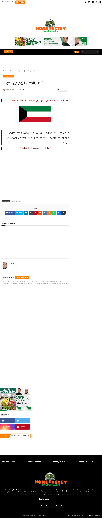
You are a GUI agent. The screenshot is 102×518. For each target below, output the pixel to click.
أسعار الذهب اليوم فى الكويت (33, 71)
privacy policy (83, 515)
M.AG (13, 263)
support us (98, 515)
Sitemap (91, 515)
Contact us (75, 515)
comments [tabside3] (25, 435)
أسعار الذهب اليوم (16, 71)
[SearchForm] (97, 52)
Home (5, 71)
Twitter (20, 212)
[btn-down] (65, 90)
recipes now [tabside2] (15, 435)
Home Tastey (41, 515)
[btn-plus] (61, 90)
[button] (20, 2)
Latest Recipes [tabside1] (5, 436)
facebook (10, 212)
